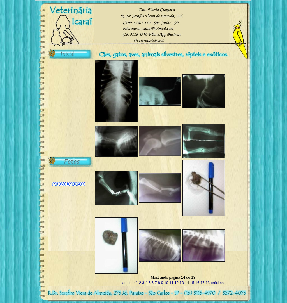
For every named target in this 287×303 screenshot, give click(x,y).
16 (197, 283)
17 (202, 283)
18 (208, 283)
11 (171, 283)
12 (177, 283)
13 (182, 283)
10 (166, 283)
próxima (217, 283)
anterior (128, 283)
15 (192, 283)
